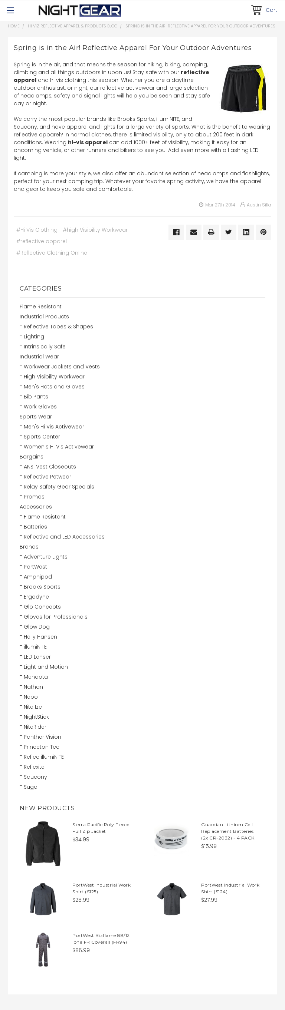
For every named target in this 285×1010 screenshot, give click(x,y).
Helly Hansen (40, 636)
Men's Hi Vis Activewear (54, 426)
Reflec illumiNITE (44, 757)
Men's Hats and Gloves (54, 386)
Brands (29, 546)
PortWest (35, 566)
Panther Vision (42, 737)
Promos (34, 496)
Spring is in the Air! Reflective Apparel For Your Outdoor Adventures (200, 26)
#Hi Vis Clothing (37, 230)
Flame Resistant (41, 306)
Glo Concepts (42, 606)
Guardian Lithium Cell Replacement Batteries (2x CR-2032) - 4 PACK (228, 831)
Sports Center (42, 436)
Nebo (31, 697)
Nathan (33, 687)
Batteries (35, 526)
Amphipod (38, 576)
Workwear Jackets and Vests (62, 366)
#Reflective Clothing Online (51, 252)
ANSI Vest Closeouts (50, 466)
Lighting (34, 336)
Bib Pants (36, 396)
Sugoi (31, 787)
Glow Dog (37, 626)
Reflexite (34, 767)
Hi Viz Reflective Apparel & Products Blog (72, 26)
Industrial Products (44, 316)
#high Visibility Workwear (95, 230)
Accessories (36, 506)
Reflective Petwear (47, 476)
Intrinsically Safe (45, 346)
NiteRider (35, 727)
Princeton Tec (41, 747)
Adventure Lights (46, 556)
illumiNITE (35, 646)
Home (14, 26)
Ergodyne (36, 596)
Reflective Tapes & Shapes (58, 326)
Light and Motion (46, 666)
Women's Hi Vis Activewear (59, 446)
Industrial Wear (39, 356)
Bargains (31, 456)
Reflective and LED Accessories (64, 536)
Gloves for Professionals (56, 616)
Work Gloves (40, 406)
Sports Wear (36, 416)
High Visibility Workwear (54, 376)
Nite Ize (33, 707)
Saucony (35, 777)
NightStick (36, 717)
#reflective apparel (41, 241)
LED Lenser (37, 656)
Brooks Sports (42, 586)
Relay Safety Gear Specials (59, 486)
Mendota (36, 676)
